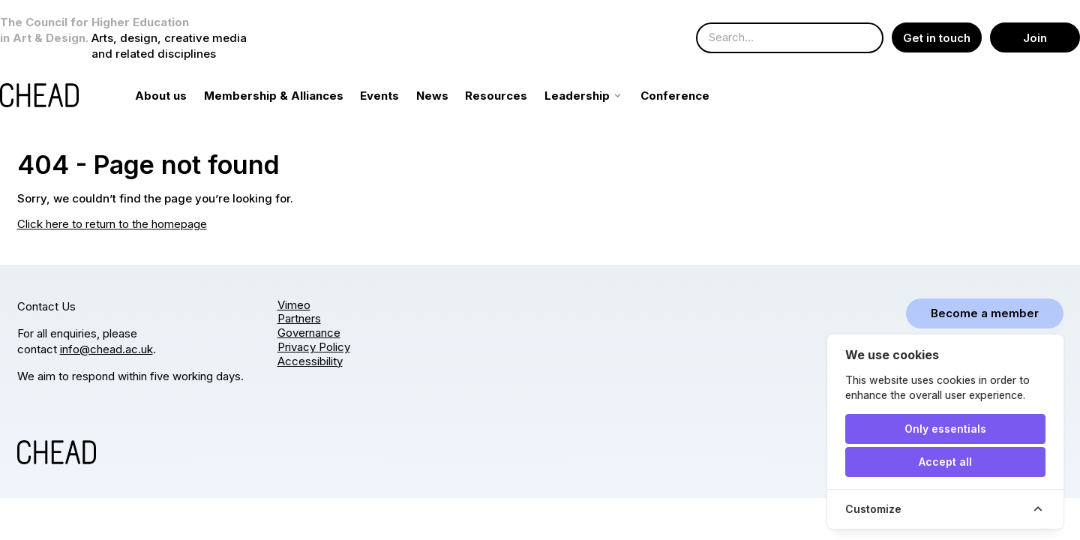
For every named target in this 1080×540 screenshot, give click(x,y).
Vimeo (294, 305)
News (449, 95)
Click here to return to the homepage (112, 224)
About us (178, 95)
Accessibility (310, 361)
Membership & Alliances (290, 95)
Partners (299, 319)
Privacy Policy (314, 347)
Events (396, 95)
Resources (513, 95)
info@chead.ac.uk (106, 349)
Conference (691, 95)
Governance (309, 333)
